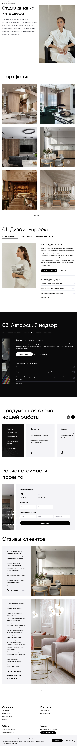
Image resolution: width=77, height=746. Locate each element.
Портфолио (5, 710)
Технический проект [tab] (27, 236)
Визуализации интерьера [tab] (44, 236)
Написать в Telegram (8, 732)
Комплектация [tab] (28, 332)
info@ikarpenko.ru (45, 713)
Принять (57, 740)
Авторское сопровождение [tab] (11, 332)
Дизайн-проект (6, 713)
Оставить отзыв (69, 541)
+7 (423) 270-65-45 (45, 710)
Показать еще (38, 216)
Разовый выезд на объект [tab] (44, 332)
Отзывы (4, 719)
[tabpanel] (38, 271)
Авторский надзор (7, 716)
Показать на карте (48, 732)
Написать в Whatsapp (8, 729)
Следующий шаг (45, 523)
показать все (45, 297)
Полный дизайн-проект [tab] (10, 236)
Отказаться (69, 740)
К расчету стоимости (49, 270)
